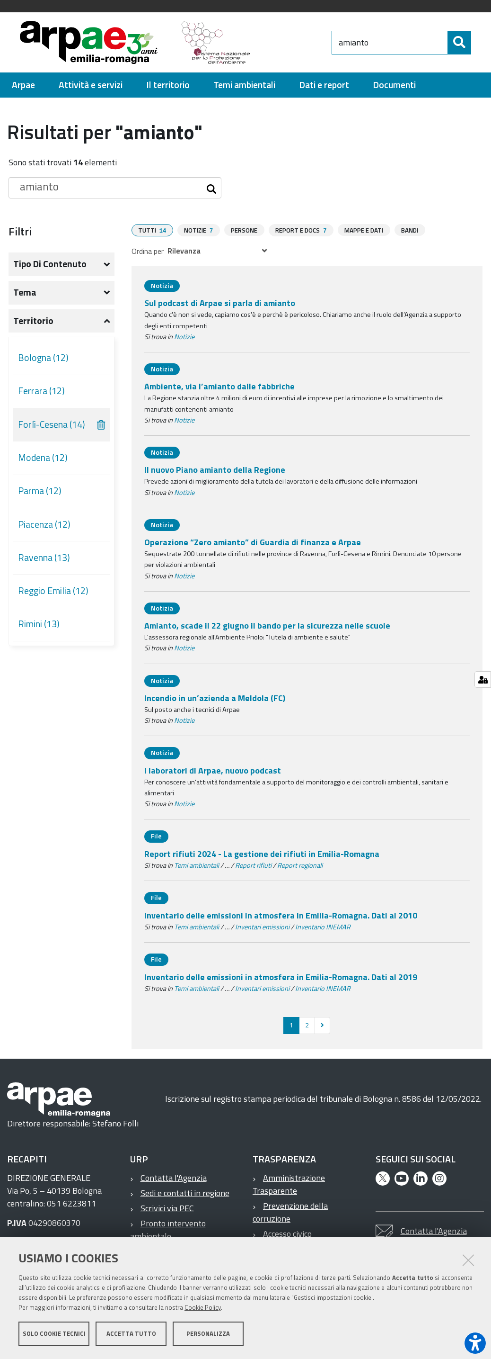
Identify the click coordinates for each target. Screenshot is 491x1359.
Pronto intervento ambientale (168, 1233)
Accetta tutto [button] (131, 1334)
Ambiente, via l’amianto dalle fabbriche (219, 390)
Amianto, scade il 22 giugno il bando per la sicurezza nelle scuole (267, 629)
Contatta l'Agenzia (173, 1181)
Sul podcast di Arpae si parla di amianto (219, 306)
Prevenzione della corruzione (290, 1216)
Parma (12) (39, 495)
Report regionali (300, 869)
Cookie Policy (202, 1308)
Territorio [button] (33, 325)
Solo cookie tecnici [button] (54, 1334)
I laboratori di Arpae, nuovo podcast (212, 774)
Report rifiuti (253, 869)
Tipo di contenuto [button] (50, 268)
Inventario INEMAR (323, 931)
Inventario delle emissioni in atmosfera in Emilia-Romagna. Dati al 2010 (280, 919)
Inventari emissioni (262, 931)
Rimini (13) (39, 628)
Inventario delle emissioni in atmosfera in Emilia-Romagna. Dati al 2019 (280, 980)
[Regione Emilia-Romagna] (310, 44)
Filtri (20, 235)
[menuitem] (23, 89)
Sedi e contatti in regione (184, 1196)
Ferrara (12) (41, 395)
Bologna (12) (43, 362)
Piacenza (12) (44, 529)
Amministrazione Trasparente (289, 1188)
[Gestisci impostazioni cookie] (482, 679)
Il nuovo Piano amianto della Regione (214, 473)
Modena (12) (43, 462)
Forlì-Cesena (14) (51, 429)
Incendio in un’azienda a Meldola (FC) (214, 701)
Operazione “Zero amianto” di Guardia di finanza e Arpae (252, 546)
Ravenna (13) (44, 562)
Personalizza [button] (208, 1334)
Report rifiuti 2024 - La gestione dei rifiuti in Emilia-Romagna (261, 857)
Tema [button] (24, 296)
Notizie (184, 340)
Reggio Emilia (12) (53, 595)
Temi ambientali (196, 869)
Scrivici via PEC (167, 1212)
